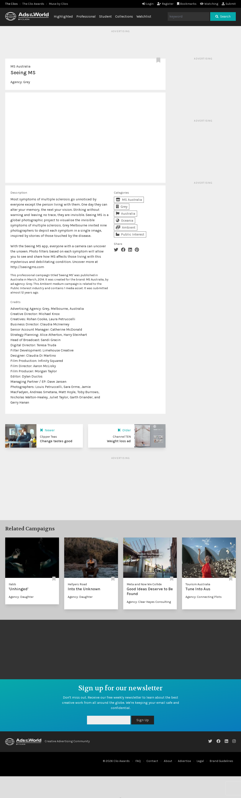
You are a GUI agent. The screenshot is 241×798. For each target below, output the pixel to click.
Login (148, 4)
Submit (229, 4)
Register (165, 4)
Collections (124, 16)
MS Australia (20, 66)
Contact (152, 761)
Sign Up (142, 720)
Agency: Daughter (21, 597)
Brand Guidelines (221, 761)
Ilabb (12, 584)
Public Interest (130, 234)
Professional (86, 16)
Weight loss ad (119, 441)
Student (105, 16)
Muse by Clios (58, 4)
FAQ (138, 761)
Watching (209, 4)
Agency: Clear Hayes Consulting (149, 602)
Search (223, 16)
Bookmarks (187, 4)
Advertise (184, 761)
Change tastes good (56, 441)
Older (124, 430)
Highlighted (63, 16)
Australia (125, 213)
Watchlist (143, 16)
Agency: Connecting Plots (203, 597)
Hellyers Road (77, 584)
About (168, 761)
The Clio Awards (33, 4)
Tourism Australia (197, 584)
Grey (26, 82)
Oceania (124, 220)
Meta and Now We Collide (144, 584)
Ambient (125, 227)
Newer (47, 430)
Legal (200, 761)
